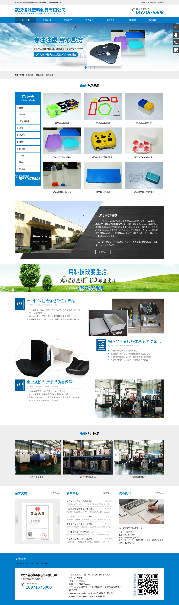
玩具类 (22, 169)
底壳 (21, 128)
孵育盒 (22, 149)
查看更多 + (103, 252)
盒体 (21, 108)
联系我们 (153, 2)
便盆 (21, 142)
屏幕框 (22, 135)
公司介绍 (47, 20)
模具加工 (40, 75)
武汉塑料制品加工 (32, 563)
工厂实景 (89, 20)
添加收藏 (161, 2)
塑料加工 (49, 75)
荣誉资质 (111, 20)
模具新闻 (132, 20)
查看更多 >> (55, 493)
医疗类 (22, 162)
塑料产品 (68, 20)
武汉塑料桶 (44, 563)
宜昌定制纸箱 (19, 563)
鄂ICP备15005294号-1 (88, 596)
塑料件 (22, 114)
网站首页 (144, 2)
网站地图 (101, 596)
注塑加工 (30, 75)
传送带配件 (24, 121)
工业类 (22, 155)
